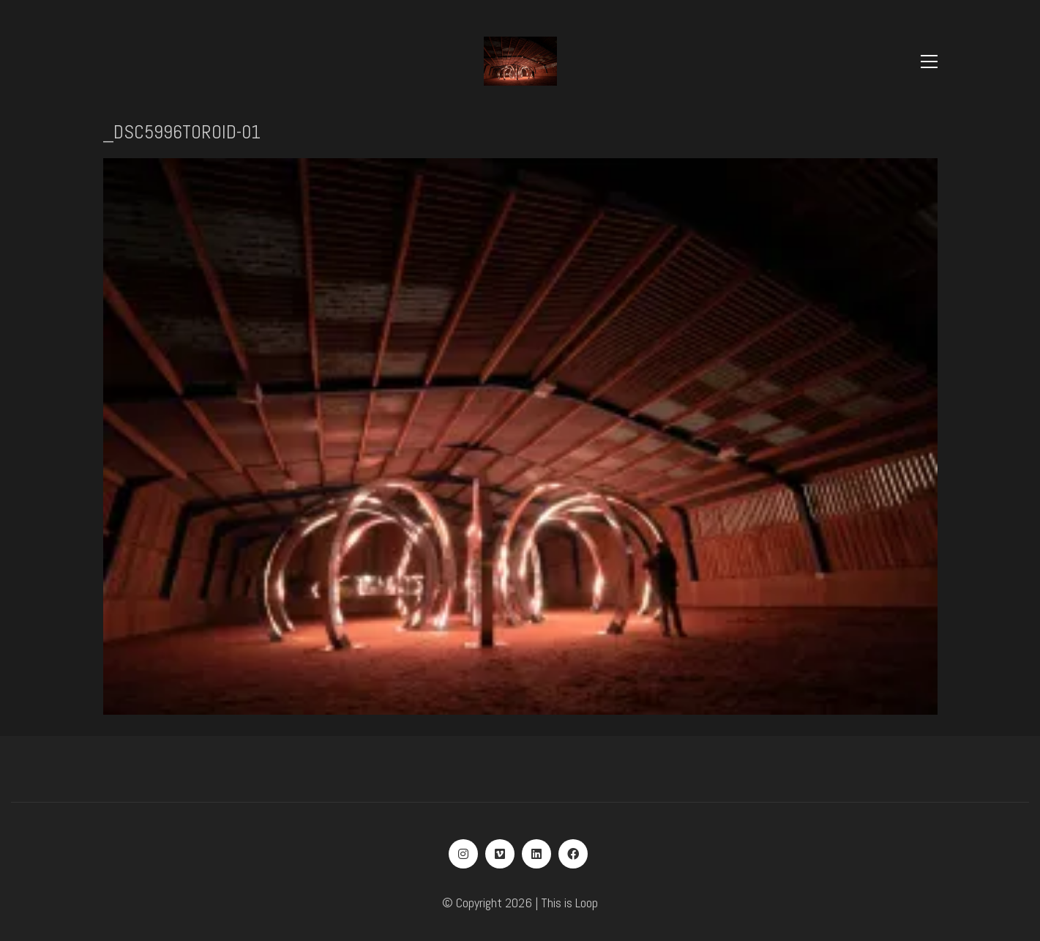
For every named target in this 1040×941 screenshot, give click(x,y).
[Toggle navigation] (929, 61)
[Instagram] (463, 854)
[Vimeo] (500, 854)
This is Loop (569, 902)
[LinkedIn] (536, 854)
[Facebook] (573, 854)
